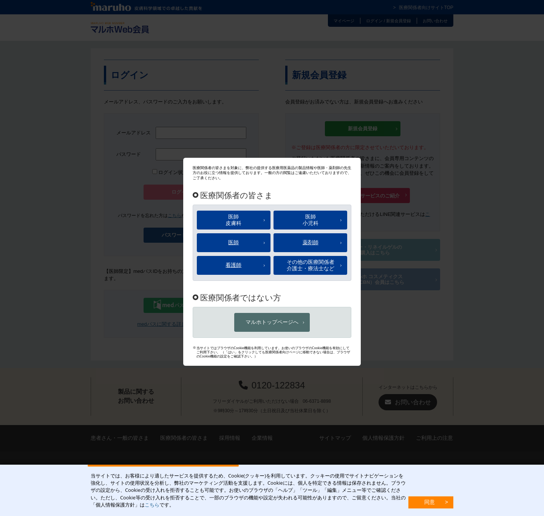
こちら (152, 504)
